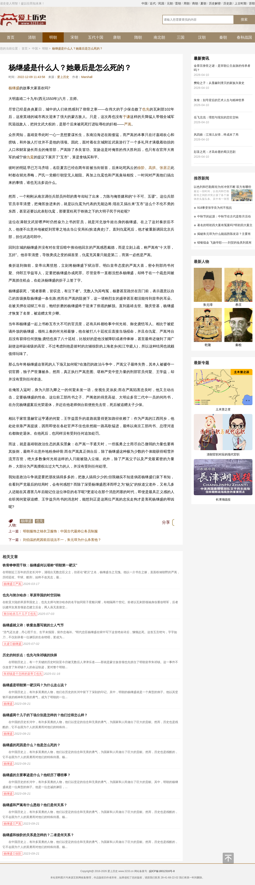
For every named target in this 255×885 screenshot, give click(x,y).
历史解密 (215, 3)
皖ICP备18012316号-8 (162, 871)
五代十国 (95, 37)
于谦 (126, 117)
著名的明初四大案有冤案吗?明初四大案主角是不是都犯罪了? (223, 226)
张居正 (165, 168)
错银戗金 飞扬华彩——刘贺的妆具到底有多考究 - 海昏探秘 (223, 244)
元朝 (170, 3)
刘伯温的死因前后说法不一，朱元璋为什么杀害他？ (62, 540)
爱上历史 (63, 77)
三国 (180, 37)
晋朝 (178, 3)
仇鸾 (30, 157)
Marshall (86, 77)
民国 (161, 3)
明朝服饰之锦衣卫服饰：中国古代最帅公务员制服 (60, 531)
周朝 (187, 3)
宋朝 (74, 37)
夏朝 (203, 3)
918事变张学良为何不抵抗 (213, 207)
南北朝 (159, 37)
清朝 (32, 37)
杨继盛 (13, 88)
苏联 (252, 3)
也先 (146, 109)
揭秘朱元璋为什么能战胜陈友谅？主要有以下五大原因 (222, 235)
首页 (10, 37)
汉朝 (202, 37)
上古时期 (240, 3)
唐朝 (117, 37)
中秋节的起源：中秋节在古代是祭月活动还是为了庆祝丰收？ (222, 218)
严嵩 (127, 124)
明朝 (53, 37)
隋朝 (138, 37)
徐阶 (141, 168)
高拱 (152, 168)
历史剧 (227, 3)
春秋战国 (244, 37)
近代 (153, 3)
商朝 (195, 3)
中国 (144, 3)
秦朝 (223, 37)
